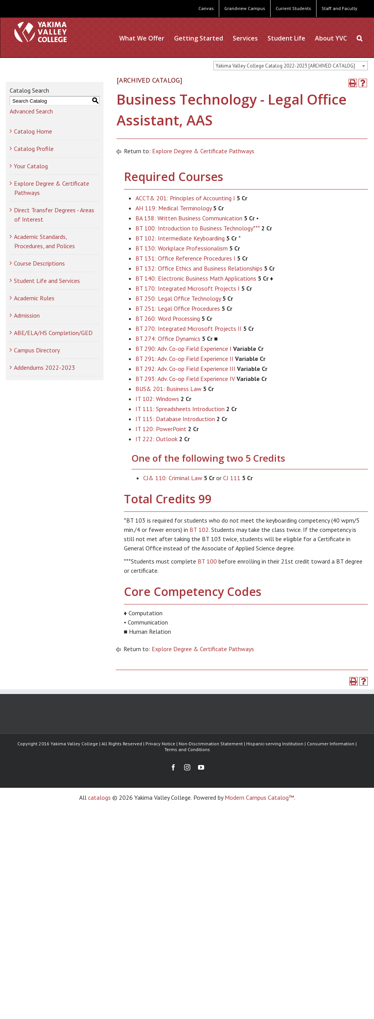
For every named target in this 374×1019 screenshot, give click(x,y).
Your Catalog (31, 166)
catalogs (99, 797)
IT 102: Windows (157, 399)
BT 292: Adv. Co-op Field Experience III (185, 368)
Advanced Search (31, 111)
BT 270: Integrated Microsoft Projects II (188, 328)
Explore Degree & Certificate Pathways (203, 151)
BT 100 (207, 561)
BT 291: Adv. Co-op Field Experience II (184, 358)
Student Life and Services (47, 280)
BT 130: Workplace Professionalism (181, 248)
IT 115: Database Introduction (175, 419)
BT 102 (199, 529)
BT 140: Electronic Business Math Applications (195, 278)
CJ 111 (231, 478)
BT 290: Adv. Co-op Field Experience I (183, 348)
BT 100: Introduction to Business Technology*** (197, 228)
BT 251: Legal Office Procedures (177, 308)
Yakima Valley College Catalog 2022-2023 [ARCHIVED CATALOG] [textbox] (285, 66)
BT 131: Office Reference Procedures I (185, 258)
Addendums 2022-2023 (44, 367)
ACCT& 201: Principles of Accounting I (185, 198)
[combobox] (290, 65)
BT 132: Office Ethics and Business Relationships (198, 268)
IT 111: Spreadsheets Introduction (180, 409)
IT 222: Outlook (156, 439)
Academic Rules (34, 298)
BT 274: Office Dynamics (167, 338)
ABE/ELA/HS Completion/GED (53, 333)
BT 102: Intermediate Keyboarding (180, 238)
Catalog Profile (34, 148)
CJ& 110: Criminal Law (172, 478)
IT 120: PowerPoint (160, 429)
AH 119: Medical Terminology (173, 208)
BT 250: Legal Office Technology (178, 298)
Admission (27, 315)
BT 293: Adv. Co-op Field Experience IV (185, 379)
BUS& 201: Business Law (168, 389)
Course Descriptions (39, 263)
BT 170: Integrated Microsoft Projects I (187, 288)
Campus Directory (37, 350)
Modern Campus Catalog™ (259, 797)
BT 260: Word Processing (167, 318)
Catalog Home (33, 131)
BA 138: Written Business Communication (188, 218)
